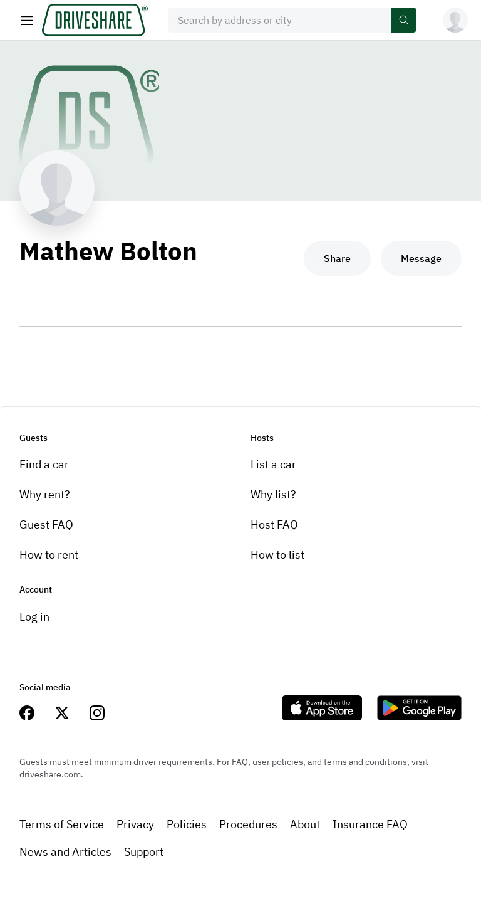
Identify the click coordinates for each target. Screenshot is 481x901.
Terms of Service (61, 824)
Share (337, 258)
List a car (273, 464)
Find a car (44, 464)
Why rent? (44, 494)
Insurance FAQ (370, 824)
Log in (34, 616)
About (305, 824)
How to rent (48, 554)
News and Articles (65, 852)
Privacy (135, 824)
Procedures (248, 824)
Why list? (273, 494)
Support (143, 852)
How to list (277, 554)
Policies (187, 824)
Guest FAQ (46, 524)
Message (421, 258)
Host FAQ (274, 524)
